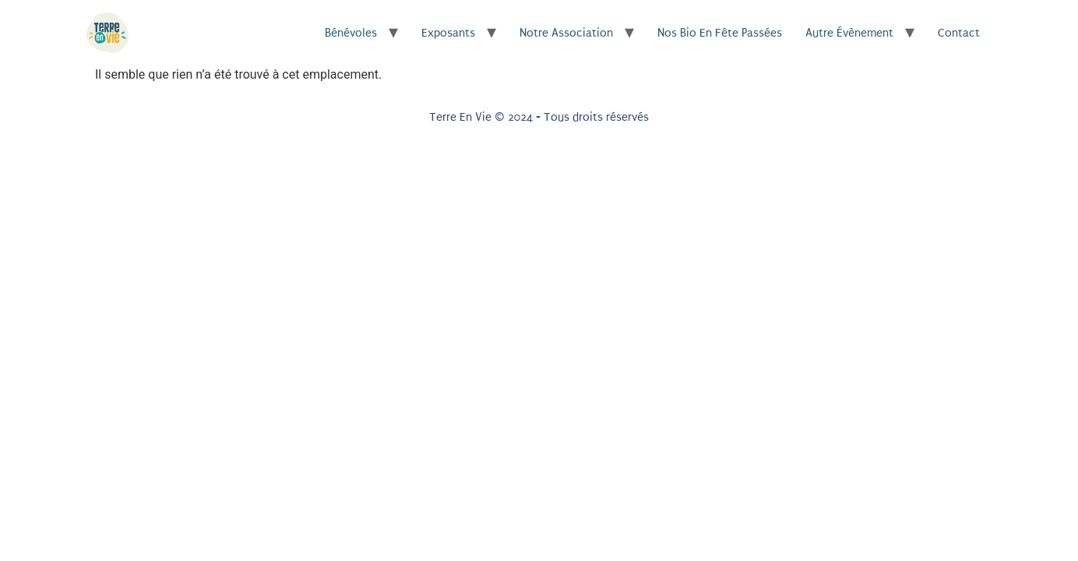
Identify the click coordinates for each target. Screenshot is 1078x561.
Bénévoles (351, 33)
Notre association (566, 33)
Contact (959, 33)
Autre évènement (849, 33)
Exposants (448, 33)
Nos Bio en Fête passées (719, 33)
